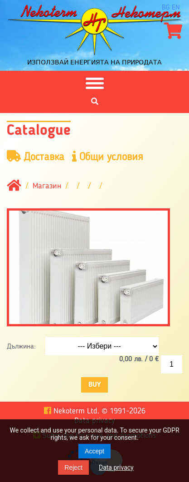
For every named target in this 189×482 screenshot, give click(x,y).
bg (166, 7)
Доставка (35, 157)
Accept (94, 451)
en (176, 7)
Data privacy (116, 467)
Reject (73, 467)
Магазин (47, 186)
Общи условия (107, 157)
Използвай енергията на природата (94, 62)
